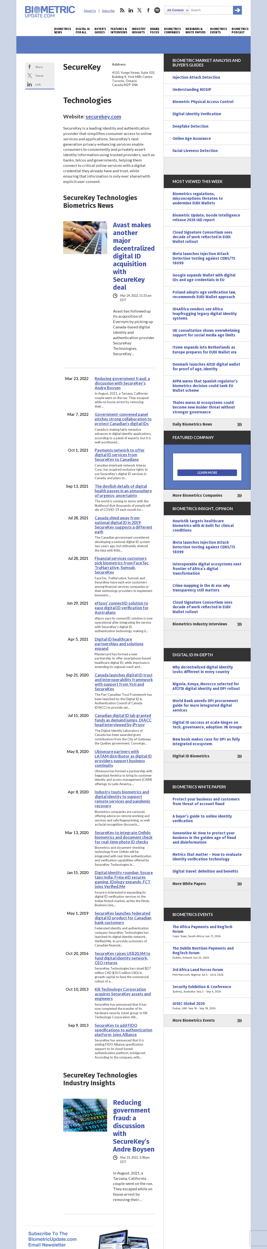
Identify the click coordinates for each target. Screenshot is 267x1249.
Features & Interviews (119, 30)
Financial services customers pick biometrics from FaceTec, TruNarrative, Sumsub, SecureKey (122, 565)
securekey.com (103, 116)
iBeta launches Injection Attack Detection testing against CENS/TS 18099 (204, 258)
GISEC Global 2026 (207, 1006)
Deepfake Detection (190, 126)
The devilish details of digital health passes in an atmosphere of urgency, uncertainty (123, 491)
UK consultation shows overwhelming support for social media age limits (206, 332)
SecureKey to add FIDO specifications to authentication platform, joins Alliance (123, 1030)
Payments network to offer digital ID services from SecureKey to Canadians (120, 455)
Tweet (39, 75)
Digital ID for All (83, 30)
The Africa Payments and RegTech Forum (207, 932)
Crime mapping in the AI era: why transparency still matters (201, 587)
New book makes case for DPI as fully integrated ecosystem (206, 741)
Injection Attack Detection (196, 77)
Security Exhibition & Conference (207, 989)
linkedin (130, 10)
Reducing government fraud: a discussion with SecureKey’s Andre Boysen (122, 383)
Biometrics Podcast (240, 30)
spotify (157, 10)
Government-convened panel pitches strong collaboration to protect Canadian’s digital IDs (123, 419)
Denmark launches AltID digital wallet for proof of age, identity (206, 366)
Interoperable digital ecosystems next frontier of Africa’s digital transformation (207, 569)
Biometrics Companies (172, 30)
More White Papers (189, 884)
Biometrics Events (218, 30)
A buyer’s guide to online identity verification (202, 818)
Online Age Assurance (192, 138)
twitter (139, 10)
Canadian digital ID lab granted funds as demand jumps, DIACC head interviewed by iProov (123, 720)
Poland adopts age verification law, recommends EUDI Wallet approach (204, 294)
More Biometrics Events (194, 1020)
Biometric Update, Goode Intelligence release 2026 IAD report (206, 217)
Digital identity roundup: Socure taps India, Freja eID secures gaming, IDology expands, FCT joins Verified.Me (124, 879)
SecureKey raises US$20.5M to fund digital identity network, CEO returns (122, 958)
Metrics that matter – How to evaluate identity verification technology (207, 856)
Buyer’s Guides (100, 30)
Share (39, 66)
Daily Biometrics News (192, 424)
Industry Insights (138, 30)
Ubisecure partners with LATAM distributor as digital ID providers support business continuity (123, 758)
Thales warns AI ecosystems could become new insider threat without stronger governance (204, 407)
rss (122, 10)
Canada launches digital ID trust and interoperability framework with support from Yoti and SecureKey (124, 682)
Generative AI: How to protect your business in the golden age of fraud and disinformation (204, 838)
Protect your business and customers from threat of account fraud (206, 801)
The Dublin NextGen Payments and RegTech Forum (207, 953)
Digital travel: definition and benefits (205, 871)
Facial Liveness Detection (195, 151)
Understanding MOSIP (192, 89)
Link (38, 84)
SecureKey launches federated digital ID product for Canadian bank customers (123, 918)
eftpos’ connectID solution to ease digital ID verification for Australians (122, 608)
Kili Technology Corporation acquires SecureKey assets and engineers (123, 994)
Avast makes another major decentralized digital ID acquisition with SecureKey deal (134, 256)
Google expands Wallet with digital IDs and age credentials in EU (204, 277)
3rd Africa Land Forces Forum (207, 972)
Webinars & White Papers (195, 30)
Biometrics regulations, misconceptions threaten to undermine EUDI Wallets (198, 198)
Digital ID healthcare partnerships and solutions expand (119, 644)
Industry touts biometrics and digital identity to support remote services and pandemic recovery (122, 799)
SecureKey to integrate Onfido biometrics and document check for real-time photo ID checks (124, 837)
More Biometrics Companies (197, 495)
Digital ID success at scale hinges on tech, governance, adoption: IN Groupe (207, 724)
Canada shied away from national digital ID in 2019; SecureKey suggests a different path (123, 524)
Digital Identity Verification (197, 114)
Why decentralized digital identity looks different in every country (203, 669)
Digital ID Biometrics (191, 756)
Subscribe (108, 11)
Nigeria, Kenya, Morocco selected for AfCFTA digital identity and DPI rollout (206, 686)
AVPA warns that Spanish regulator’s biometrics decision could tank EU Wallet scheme (205, 386)
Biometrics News (62, 30)
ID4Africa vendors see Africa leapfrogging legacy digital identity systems (205, 314)
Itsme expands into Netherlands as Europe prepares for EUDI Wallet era (204, 349)
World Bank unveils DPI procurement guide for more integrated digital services (205, 705)
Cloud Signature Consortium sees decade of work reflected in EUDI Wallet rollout (202, 237)
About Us (90, 11)
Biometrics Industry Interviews (200, 624)
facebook (148, 10)
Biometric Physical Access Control (203, 102)
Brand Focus (154, 30)
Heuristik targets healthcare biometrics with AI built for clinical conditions (203, 526)
